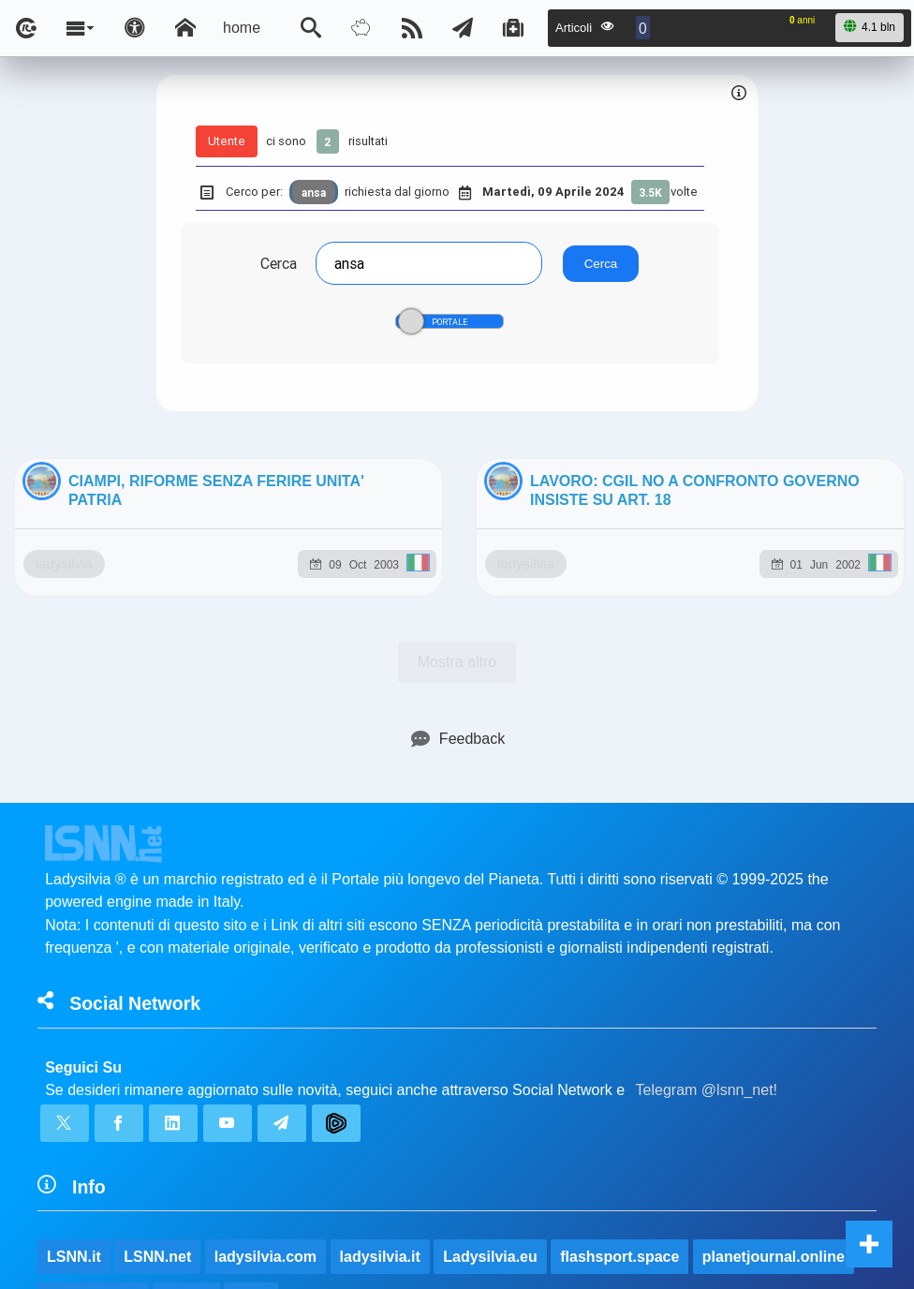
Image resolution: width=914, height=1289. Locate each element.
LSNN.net (157, 1094)
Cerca (278, 263)
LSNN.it (74, 1094)
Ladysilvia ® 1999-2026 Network (366, 1230)
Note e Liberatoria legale (673, 1230)
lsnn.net (195, 1230)
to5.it (251, 1137)
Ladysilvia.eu (490, 1094)
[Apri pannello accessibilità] (135, 28)
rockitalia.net (93, 1137)
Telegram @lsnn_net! (706, 927)
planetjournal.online (773, 1094)
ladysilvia (155, 630)
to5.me (186, 1137)
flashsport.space (619, 1094)
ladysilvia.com (265, 1094)
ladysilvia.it (380, 1094)
